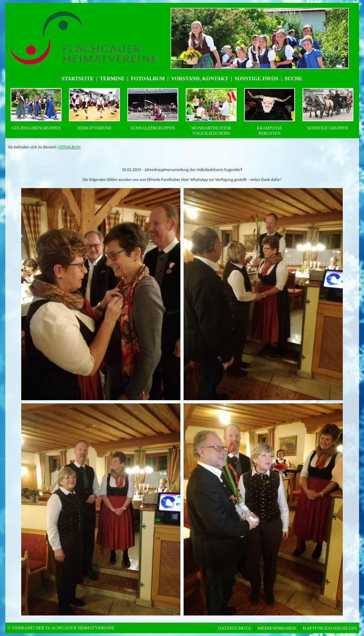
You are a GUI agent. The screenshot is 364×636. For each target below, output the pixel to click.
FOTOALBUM (69, 147)
